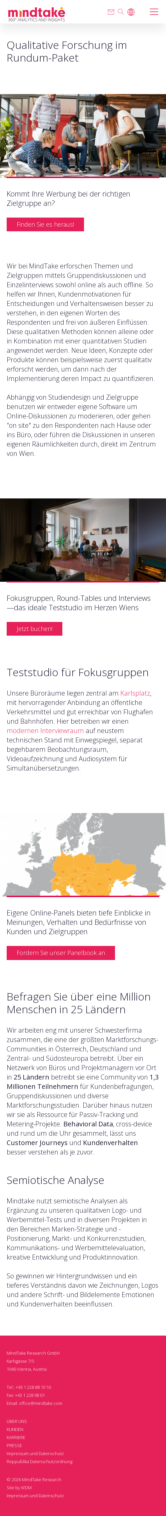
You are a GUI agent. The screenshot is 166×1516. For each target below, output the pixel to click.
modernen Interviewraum (45, 730)
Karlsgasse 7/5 (20, 1361)
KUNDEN (15, 1429)
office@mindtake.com (40, 1403)
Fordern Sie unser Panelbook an (61, 953)
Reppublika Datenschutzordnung (39, 1461)
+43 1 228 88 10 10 (33, 1387)
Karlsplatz (135, 693)
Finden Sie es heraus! (45, 224)
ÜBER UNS (17, 1421)
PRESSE (14, 1445)
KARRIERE (16, 1437)
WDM (26, 1488)
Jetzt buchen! (34, 629)
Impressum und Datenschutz (35, 1453)
